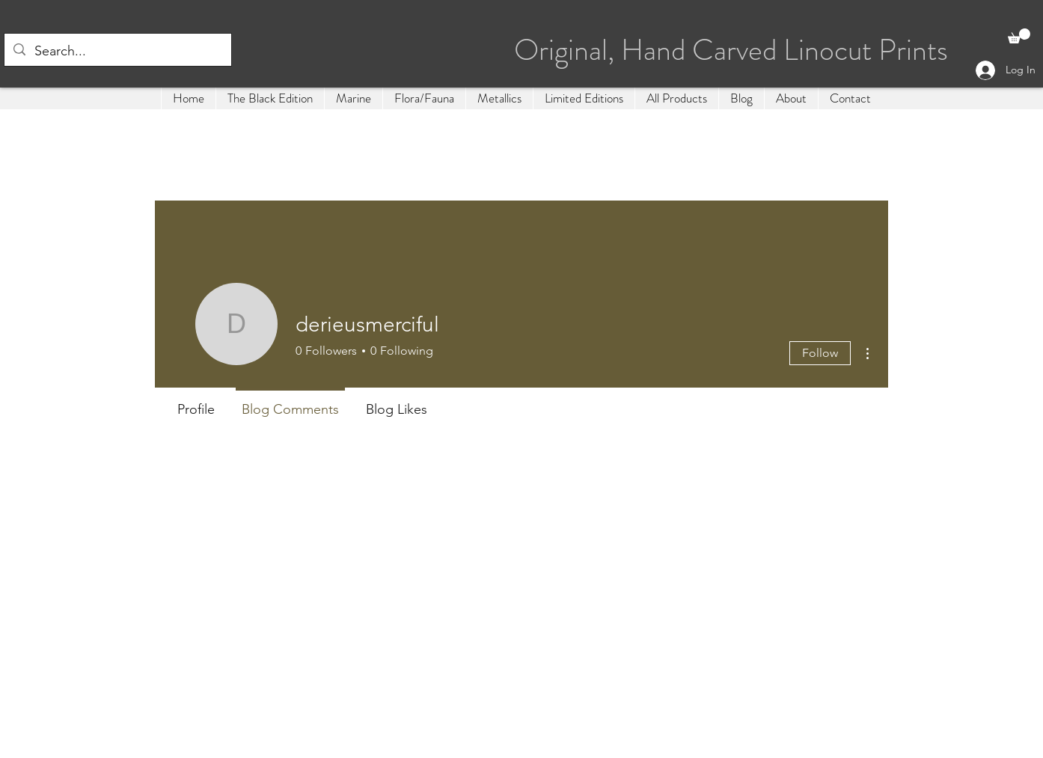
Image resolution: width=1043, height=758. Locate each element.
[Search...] (117, 52)
